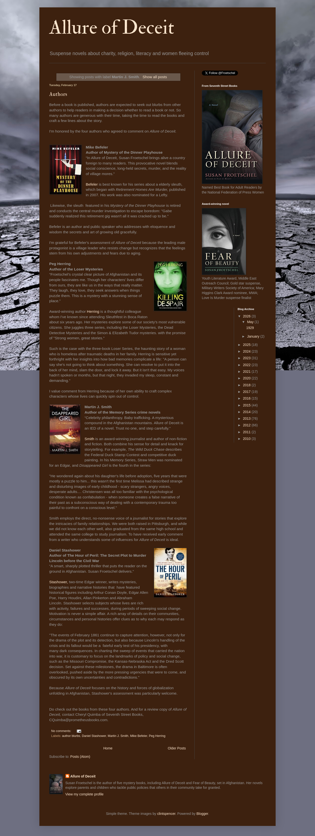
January (253, 336)
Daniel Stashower (94, 736)
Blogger (202, 814)
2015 (247, 405)
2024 (247, 351)
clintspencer (166, 814)
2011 (247, 432)
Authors (58, 94)
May (250, 322)
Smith (89, 439)
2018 (247, 385)
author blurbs (71, 736)
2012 (247, 425)
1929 (250, 328)
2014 (247, 412)
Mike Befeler (138, 736)
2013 (247, 418)
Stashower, (59, 582)
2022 (247, 365)
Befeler (92, 184)
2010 (247, 439)
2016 (247, 398)
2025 (247, 345)
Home (107, 748)
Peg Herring (157, 736)
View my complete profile (84, 794)
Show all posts (154, 77)
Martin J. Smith (118, 736)
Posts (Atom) (80, 757)
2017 (247, 392)
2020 (247, 378)
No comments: (61, 731)
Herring (93, 311)
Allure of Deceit (111, 27)
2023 (247, 358)
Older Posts (177, 748)
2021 (247, 371)
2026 (247, 316)
